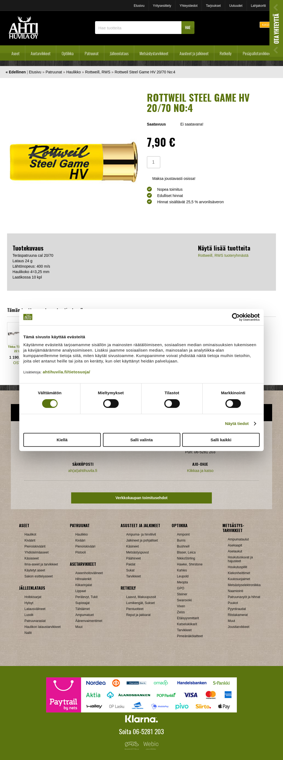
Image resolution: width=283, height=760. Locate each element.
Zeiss (181, 612)
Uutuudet (236, 6)
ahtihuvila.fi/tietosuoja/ (66, 372)
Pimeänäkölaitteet (190, 636)
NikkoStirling (186, 558)
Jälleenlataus (119, 53)
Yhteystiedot (188, 6)
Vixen (181, 606)
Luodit (28, 615)
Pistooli (80, 552)
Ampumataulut (238, 539)
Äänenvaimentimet (88, 621)
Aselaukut (235, 551)
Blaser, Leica (186, 552)
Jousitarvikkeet (238, 627)
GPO (180, 588)
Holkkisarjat (32, 597)
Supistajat (82, 603)
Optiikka (68, 53)
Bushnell (183, 546)
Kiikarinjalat (83, 585)
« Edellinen (16, 72)
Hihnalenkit (83, 579)
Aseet (15, 53)
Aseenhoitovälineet (89, 573)
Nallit (28, 633)
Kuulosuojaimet (239, 579)
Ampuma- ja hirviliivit (141, 534)
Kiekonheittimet (239, 573)
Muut (79, 627)
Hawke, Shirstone (190, 564)
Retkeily (226, 53)
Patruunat (92, 53)
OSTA (18, 363)
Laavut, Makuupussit (141, 597)
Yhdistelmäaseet (36, 552)
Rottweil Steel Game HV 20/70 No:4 (145, 72)
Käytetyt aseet (34, 570)
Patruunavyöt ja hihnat (244, 597)
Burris (181, 540)
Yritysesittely (162, 6)
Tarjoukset (213, 6)
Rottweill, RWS (97, 72)
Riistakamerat (238, 615)
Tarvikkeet (133, 576)
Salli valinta (141, 439)
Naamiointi (235, 591)
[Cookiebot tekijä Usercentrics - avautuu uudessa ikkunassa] (236, 317)
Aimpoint (183, 534)
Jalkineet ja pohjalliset (142, 540)
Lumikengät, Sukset (140, 603)
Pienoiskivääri (85, 546)
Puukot (233, 603)
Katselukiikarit (187, 624)
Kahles (182, 570)
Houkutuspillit (237, 567)
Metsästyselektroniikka (244, 585)
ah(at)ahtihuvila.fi (82, 470)
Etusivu (139, 6)
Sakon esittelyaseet (38, 576)
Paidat (130, 564)
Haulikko (73, 72)
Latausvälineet (34, 609)
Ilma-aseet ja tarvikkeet (41, 564)
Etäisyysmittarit (188, 618)
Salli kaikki (220, 439)
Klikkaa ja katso (200, 470)
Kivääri (80, 540)
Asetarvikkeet (41, 53)
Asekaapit (235, 545)
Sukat (130, 570)
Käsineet (132, 546)
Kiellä (61, 439)
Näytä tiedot (237, 423)
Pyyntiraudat (237, 609)
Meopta (182, 582)
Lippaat (80, 591)
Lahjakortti (258, 6)
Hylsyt (28, 603)
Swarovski (184, 600)
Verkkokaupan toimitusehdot (141, 498)
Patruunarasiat (35, 621)
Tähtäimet (82, 609)
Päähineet (133, 558)
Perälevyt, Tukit (86, 597)
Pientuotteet (134, 609)
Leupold (183, 576)
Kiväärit (29, 540)
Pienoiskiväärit (34, 546)
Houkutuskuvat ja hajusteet (240, 559)
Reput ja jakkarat (138, 615)
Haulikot (30, 534)
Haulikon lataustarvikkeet (42, 627)
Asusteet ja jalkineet (194, 53)
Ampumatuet (84, 615)
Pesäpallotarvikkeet (257, 53)
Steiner (182, 594)
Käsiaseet (31, 558)
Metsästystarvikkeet (154, 53)
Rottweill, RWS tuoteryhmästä (223, 255)
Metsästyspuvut (137, 552)
